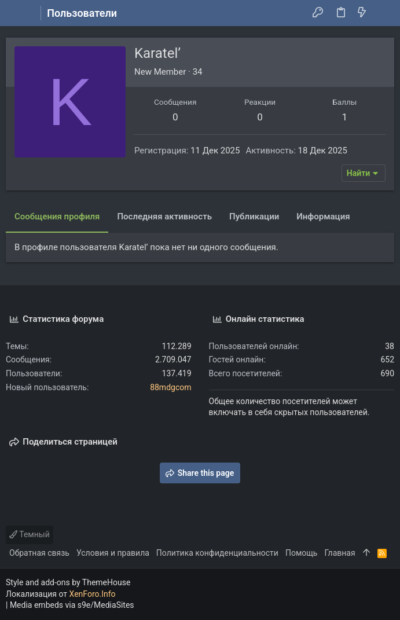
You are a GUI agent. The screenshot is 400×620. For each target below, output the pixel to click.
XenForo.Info (92, 594)
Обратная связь (39, 552)
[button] (17, 13)
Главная (339, 552)
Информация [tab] (323, 216)
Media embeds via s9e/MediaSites (72, 605)
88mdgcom (170, 387)
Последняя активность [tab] (164, 216)
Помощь (301, 552)
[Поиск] (383, 13)
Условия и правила (112, 552)
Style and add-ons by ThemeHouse (68, 582)
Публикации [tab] (254, 216)
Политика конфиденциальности (217, 552)
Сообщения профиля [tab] (57, 216)
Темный (29, 534)
